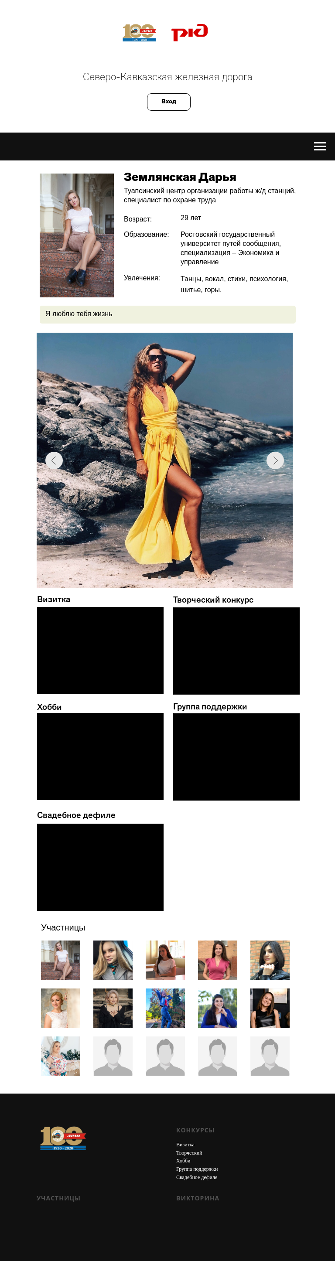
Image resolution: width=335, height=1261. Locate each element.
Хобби (183, 1161)
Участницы (59, 1198)
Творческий (189, 1153)
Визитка (185, 1145)
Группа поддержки (197, 1169)
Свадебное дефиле (196, 1177)
